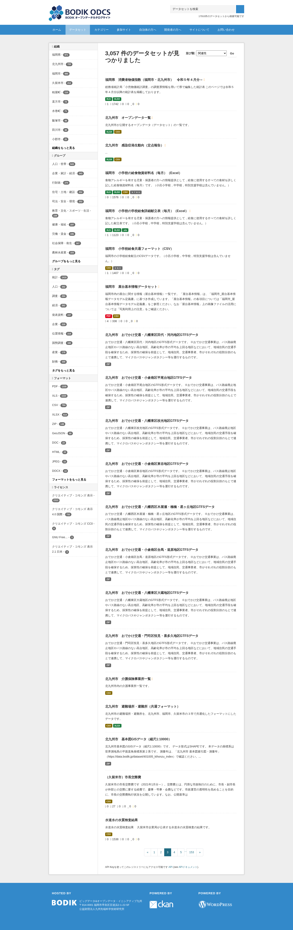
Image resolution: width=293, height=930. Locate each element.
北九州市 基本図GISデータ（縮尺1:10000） (138, 739)
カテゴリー (101, 29)
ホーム (56, 29)
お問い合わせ (226, 29)
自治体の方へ (147, 29)
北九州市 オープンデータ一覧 (128, 117)
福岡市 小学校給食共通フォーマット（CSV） (139, 248)
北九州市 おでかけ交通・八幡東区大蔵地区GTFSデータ (147, 592)
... (185, 850)
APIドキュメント (188, 867)
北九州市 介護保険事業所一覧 (128, 679)
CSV (118, 132)
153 (191, 852)
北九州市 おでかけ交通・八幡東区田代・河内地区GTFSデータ (152, 335)
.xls (125, 230)
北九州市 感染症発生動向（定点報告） (135, 145)
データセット (77, 29)
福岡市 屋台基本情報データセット (131, 286)
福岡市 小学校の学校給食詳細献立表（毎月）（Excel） (147, 211)
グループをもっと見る (66, 261)
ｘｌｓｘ (135, 192)
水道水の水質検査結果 (121, 820)
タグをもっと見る (63, 370)
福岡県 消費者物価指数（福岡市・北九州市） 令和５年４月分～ (154, 79)
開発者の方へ (172, 29)
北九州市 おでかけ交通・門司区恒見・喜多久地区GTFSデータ (152, 636)
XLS (108, 99)
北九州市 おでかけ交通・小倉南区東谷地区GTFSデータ (147, 464)
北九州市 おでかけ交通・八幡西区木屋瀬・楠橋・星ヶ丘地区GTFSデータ (160, 507)
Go (232, 53)
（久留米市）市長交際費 (123, 777)
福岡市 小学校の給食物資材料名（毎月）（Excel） (143, 173)
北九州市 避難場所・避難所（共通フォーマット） (142, 706)
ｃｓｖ (117, 268)
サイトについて (199, 29)
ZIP (108, 364)
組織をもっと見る (63, 147)
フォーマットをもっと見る (69, 479)
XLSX (117, 99)
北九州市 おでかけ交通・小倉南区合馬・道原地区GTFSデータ (152, 549)
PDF (108, 316)
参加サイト (124, 29)
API (170, 867)
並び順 (190, 53)
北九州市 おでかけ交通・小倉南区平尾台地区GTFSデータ (148, 377)
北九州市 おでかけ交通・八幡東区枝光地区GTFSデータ (147, 420)
